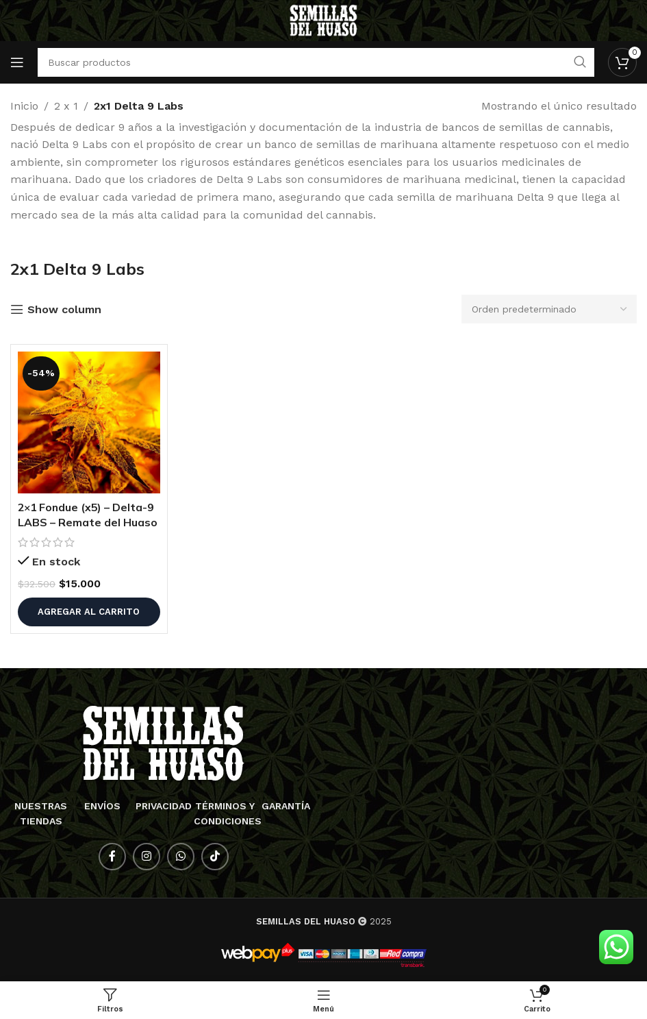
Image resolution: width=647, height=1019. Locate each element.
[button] (89, 612)
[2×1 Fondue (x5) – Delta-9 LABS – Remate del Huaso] (89, 423)
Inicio (24, 105)
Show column (64, 309)
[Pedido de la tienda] (549, 309)
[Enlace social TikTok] (215, 856)
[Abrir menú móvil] (17, 62)
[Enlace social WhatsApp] (180, 856)
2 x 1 (66, 105)
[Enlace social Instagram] (146, 856)
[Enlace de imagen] (163, 742)
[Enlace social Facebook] (112, 856)
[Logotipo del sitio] (323, 19)
